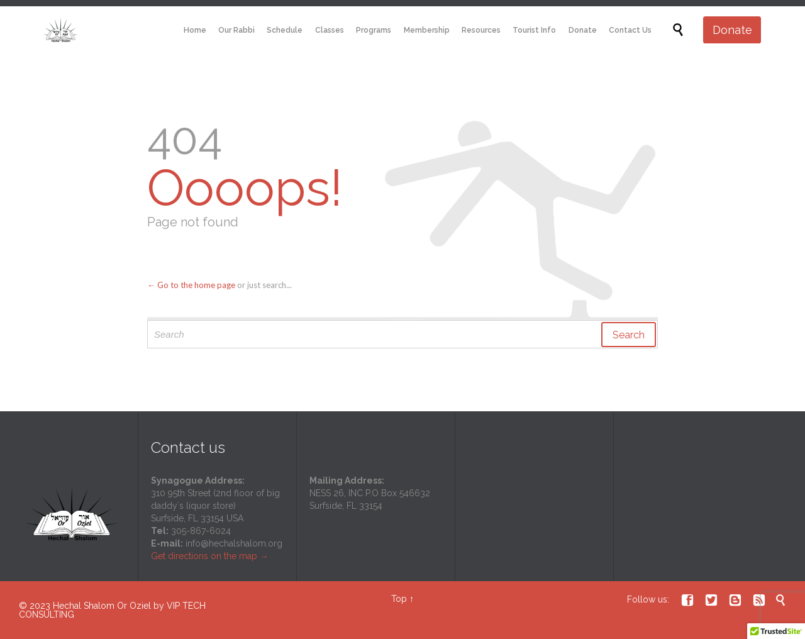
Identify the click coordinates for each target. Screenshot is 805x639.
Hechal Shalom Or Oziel (103, 606)
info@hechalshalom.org (234, 543)
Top (399, 599)
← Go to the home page (191, 285)
